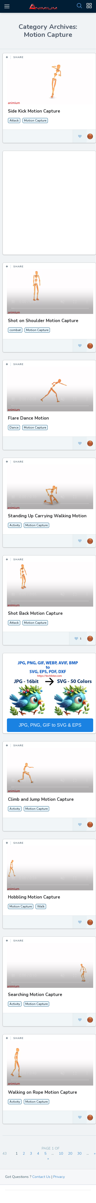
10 (61, 1153)
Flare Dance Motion (28, 418)
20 (70, 1153)
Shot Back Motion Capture (35, 613)
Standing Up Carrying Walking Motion (47, 516)
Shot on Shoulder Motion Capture (43, 321)
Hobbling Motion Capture (34, 897)
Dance (13, 427)
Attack (14, 120)
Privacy (59, 1176)
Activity (14, 525)
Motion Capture (35, 120)
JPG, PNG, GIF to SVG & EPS (50, 725)
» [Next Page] (94, 1153)
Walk (41, 906)
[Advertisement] (48, 205)
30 (79, 1153)
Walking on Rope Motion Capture (42, 1092)
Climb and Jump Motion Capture (41, 799)
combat (15, 330)
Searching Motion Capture (35, 995)
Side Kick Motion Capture (34, 111)
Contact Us (41, 1176)
